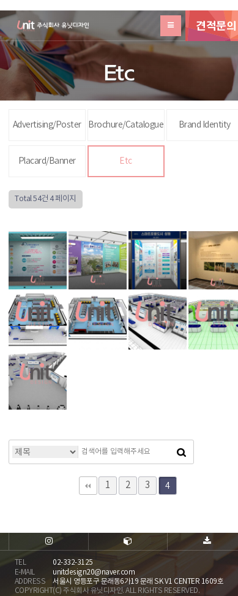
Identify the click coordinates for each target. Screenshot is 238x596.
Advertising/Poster (47, 125)
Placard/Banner (47, 161)
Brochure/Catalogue (125, 125)
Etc (125, 161)
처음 (88, 485)
